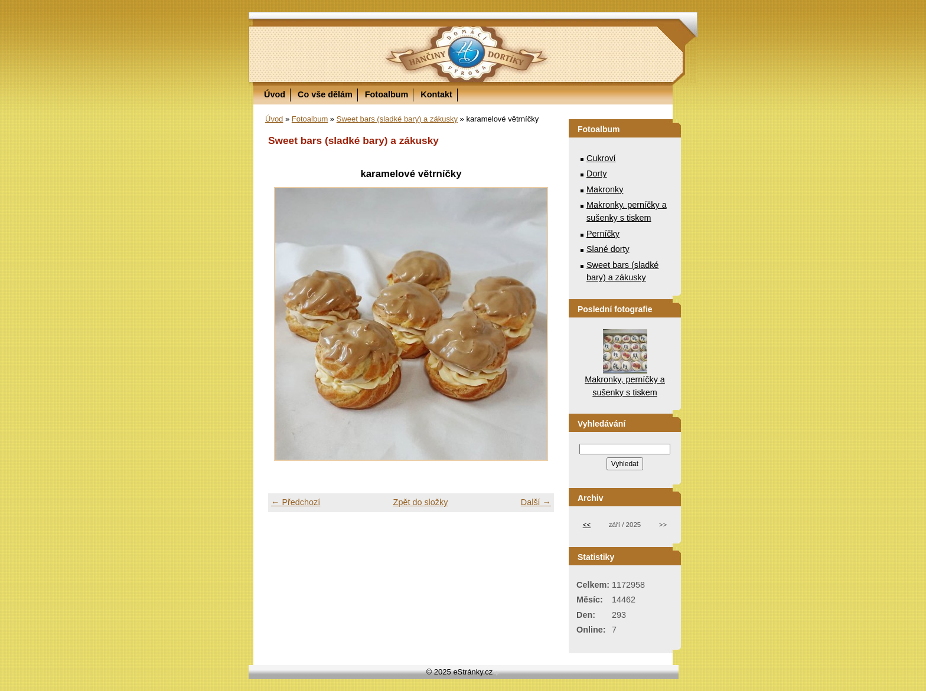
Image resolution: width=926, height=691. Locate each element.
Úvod (274, 94)
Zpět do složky (420, 502)
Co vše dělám (325, 94)
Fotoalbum (387, 94)
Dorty (596, 173)
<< (587, 524)
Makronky (604, 189)
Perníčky (602, 233)
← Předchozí (295, 502)
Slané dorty (608, 249)
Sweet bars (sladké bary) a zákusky (397, 118)
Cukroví (601, 158)
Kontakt (436, 94)
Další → (536, 502)
